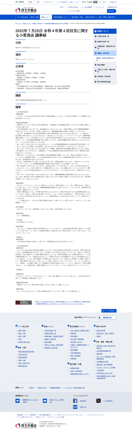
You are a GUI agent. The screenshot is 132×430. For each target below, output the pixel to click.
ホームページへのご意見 (56, 414)
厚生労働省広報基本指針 (26, 348)
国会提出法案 (101, 328)
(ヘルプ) (76, 2)
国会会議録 (101, 65)
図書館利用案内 (55, 384)
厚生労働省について (77, 325)
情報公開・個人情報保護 (104, 361)
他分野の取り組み (24, 340)
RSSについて (40, 414)
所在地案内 (74, 334)
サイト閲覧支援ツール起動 (65, 2)
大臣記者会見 (22, 351)
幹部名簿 (73, 331)
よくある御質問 (87, 7)
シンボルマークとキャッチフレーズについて (69, 412)
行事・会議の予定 (24, 360)
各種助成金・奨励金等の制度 (106, 47)
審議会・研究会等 (103, 53)
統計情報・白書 (76, 361)
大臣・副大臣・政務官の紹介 (79, 328)
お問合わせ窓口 (73, 7)
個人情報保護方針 (45, 412)
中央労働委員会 (75, 351)
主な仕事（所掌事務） (77, 337)
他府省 (31, 384)
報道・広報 (22, 345)
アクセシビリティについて (95, 412)
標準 (95, 2)
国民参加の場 (112, 7)
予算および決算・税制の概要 (106, 71)
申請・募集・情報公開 (105, 339)
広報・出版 (22, 357)
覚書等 (99, 334)
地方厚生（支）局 (76, 340)
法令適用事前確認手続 (104, 348)
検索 (113, 11)
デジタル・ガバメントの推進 (106, 364)
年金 (19, 337)
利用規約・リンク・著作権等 (26, 412)
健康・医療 (22, 328)
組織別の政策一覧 (103, 41)
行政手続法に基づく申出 (104, 370)
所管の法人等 (42, 384)
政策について (102, 31)
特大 (104, 2)
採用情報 (73, 357)
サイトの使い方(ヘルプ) (24, 414)
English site (113, 2)
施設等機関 (74, 348)
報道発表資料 (22, 354)
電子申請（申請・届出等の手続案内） (106, 344)
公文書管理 (100, 367)
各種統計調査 (74, 365)
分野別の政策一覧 (103, 36)
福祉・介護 (22, 331)
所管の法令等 (101, 325)
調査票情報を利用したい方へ (79, 371)
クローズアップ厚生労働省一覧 (75, 384)
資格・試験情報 (75, 354)
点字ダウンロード (50, 2)
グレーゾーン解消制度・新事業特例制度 (106, 354)
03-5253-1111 (51, 423)
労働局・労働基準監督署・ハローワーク (79, 344)
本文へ (62, 7)
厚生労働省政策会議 (103, 82)
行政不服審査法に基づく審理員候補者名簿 (106, 374)
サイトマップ (100, 7)
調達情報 (99, 350)
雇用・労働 (22, 334)
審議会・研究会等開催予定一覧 (105, 59)
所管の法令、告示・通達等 (105, 331)
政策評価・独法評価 (103, 76)
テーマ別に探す (24, 325)
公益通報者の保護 (102, 358)
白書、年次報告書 (76, 368)
